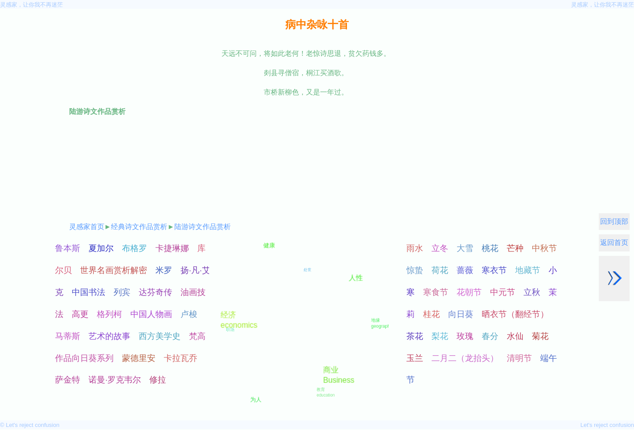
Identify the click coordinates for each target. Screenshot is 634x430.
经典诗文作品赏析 (139, 226)
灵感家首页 (86, 226)
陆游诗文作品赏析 (202, 226)
